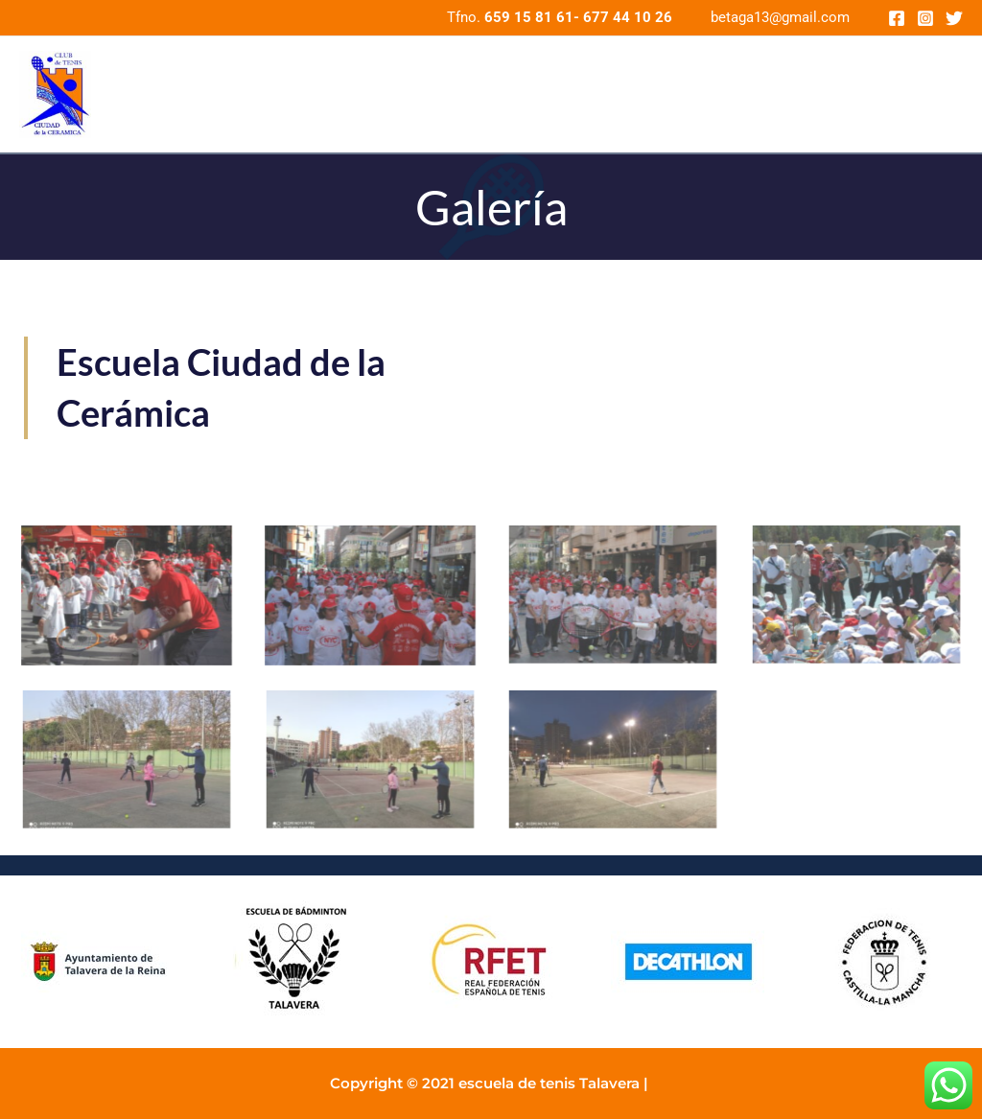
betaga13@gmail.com (780, 17)
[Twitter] (954, 18)
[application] (944, 95)
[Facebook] (896, 18)
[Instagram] (925, 18)
